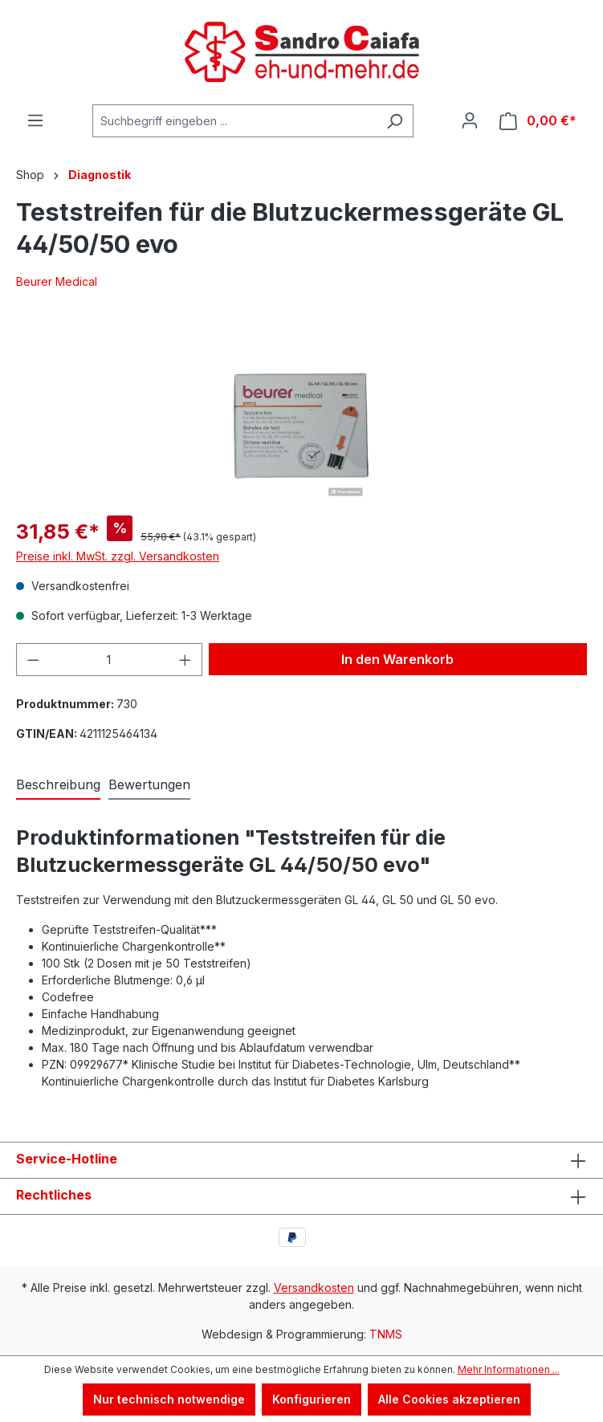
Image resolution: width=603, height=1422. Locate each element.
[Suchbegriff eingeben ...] (234, 120)
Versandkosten (314, 1287)
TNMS (385, 1334)
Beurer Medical (56, 281)
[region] (301, 412)
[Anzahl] (109, 659)
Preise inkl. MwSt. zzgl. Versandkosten (117, 556)
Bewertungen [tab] (149, 784)
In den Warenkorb (397, 659)
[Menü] (35, 120)
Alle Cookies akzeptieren (449, 1399)
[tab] (58, 785)
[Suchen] (395, 120)
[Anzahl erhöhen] (185, 659)
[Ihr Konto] (469, 120)
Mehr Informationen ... (509, 1369)
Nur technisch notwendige (169, 1399)
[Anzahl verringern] (33, 659)
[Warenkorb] (538, 120)
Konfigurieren (311, 1399)
